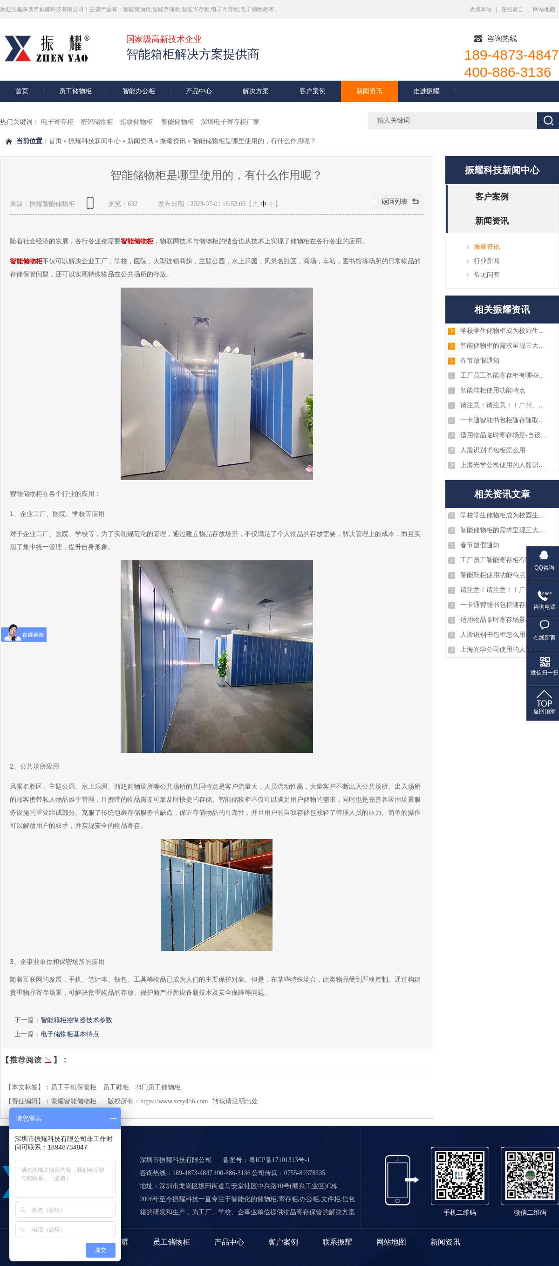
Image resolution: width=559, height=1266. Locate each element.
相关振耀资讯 (502, 309)
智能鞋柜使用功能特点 (492, 390)
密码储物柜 (97, 121)
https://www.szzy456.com (174, 1101)
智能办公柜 (139, 91)
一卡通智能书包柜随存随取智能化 (504, 420)
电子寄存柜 (57, 121)
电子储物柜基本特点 (70, 1034)
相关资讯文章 (502, 494)
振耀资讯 (173, 141)
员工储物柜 (75, 91)
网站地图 (544, 9)
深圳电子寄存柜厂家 (230, 121)
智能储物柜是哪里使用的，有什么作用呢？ (254, 141)
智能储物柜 (177, 121)
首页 (21, 91)
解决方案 (256, 91)
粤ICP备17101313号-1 (279, 1159)
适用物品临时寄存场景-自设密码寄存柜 (504, 435)
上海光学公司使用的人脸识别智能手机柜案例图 (504, 464)
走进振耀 (426, 91)
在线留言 (512, 9)
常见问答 (487, 274)
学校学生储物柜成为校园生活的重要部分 (504, 330)
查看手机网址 (91, 206)
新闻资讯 (369, 91)
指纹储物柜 (137, 121)
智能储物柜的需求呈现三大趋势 (504, 345)
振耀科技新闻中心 (94, 141)
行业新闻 (487, 260)
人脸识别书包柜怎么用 (492, 450)
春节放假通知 (479, 360)
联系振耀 (337, 1242)
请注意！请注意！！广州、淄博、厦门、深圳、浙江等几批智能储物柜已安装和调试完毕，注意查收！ (504, 405)
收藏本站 (481, 9)
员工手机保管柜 (73, 1087)
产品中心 (199, 91)
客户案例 (313, 91)
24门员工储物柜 (158, 1087)
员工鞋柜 (116, 1087)
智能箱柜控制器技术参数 (76, 1020)
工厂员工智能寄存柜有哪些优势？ (504, 375)
